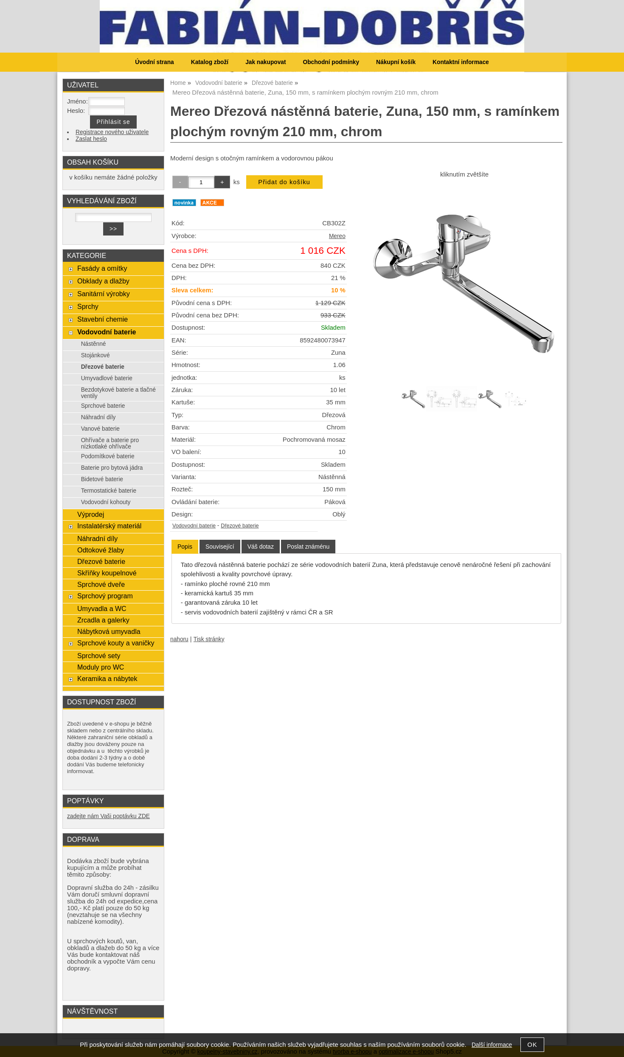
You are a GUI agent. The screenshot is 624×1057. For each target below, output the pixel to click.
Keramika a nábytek (107, 678)
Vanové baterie (100, 429)
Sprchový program (105, 596)
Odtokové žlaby (100, 550)
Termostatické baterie (108, 491)
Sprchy (87, 306)
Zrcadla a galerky (103, 620)
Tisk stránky (209, 639)
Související (219, 546)
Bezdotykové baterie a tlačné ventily (118, 393)
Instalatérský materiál (109, 526)
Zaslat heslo (91, 139)
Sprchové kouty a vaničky (116, 643)
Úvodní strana (154, 62)
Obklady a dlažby (103, 281)
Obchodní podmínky (331, 62)
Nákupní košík (396, 62)
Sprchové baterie (103, 406)
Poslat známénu (308, 546)
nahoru (179, 639)
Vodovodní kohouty (106, 502)
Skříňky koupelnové (107, 573)
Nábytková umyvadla (109, 631)
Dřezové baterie (240, 526)
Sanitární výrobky (103, 293)
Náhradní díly (98, 417)
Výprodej (90, 514)
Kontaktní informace (461, 62)
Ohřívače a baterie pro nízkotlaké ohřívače (110, 443)
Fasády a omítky (102, 268)
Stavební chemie (102, 319)
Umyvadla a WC (101, 608)
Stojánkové (95, 355)
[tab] (184, 547)
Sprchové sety (98, 655)
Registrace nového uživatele (112, 132)
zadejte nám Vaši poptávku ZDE (108, 816)
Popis (184, 546)
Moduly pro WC (100, 667)
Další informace (492, 1045)
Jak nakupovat (265, 62)
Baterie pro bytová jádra (112, 468)
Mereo (337, 236)
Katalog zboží (209, 62)
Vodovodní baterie (194, 526)
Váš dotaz (260, 546)
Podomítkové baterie (108, 456)
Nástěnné (93, 344)
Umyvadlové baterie (106, 378)
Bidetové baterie (102, 479)
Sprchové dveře (101, 584)
